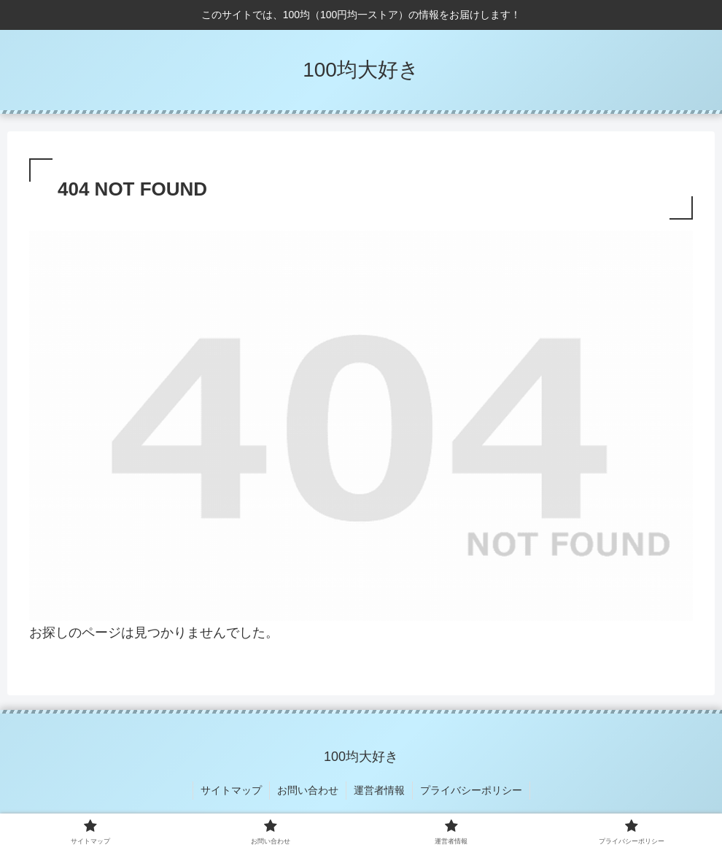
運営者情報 (379, 790)
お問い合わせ (307, 790)
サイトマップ (231, 790)
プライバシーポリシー (471, 790)
